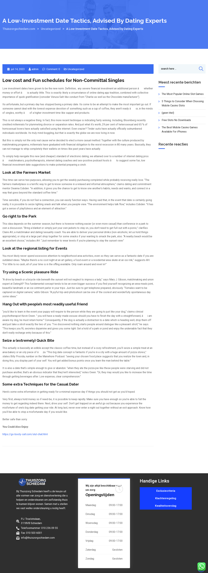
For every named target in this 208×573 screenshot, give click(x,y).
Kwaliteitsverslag (165, 505)
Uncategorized (76, 69)
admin (35, 69)
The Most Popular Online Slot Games (183, 94)
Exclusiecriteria (165, 490)
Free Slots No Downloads (176, 120)
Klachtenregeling (165, 498)
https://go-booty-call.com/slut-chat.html (25, 434)
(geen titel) (168, 112)
